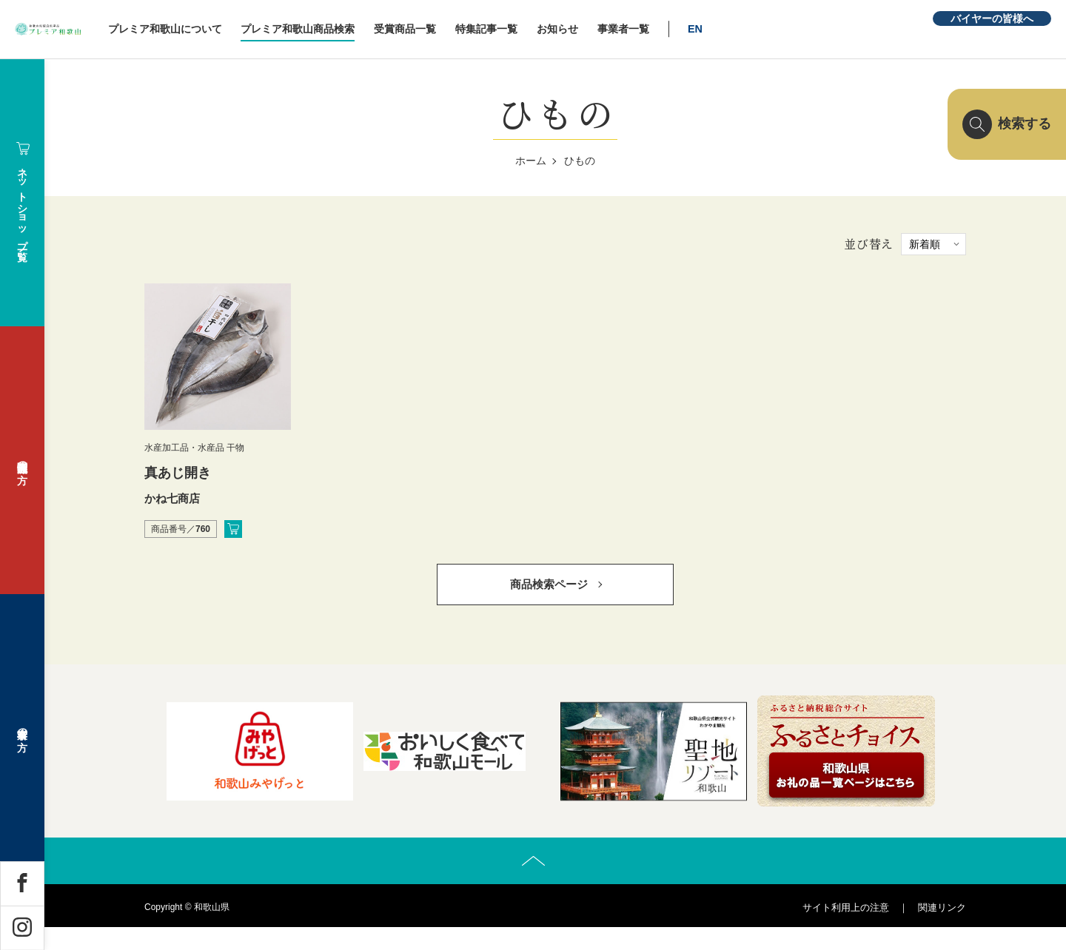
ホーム (530, 160)
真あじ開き (177, 472)
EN (784, 29)
